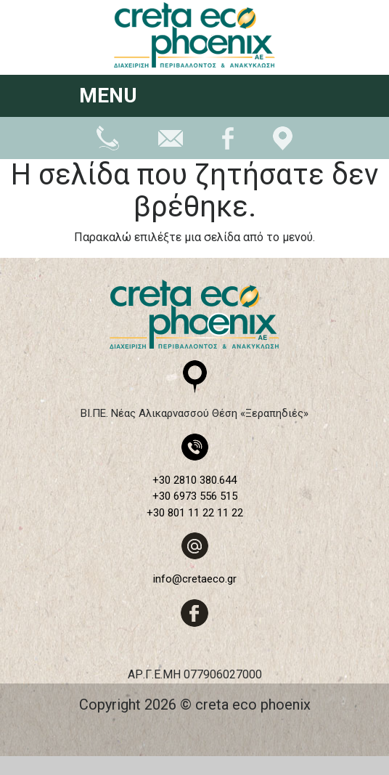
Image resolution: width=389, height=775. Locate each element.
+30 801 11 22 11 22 (195, 512)
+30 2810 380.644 (194, 480)
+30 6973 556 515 (194, 496)
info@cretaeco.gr (195, 578)
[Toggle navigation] (290, 97)
